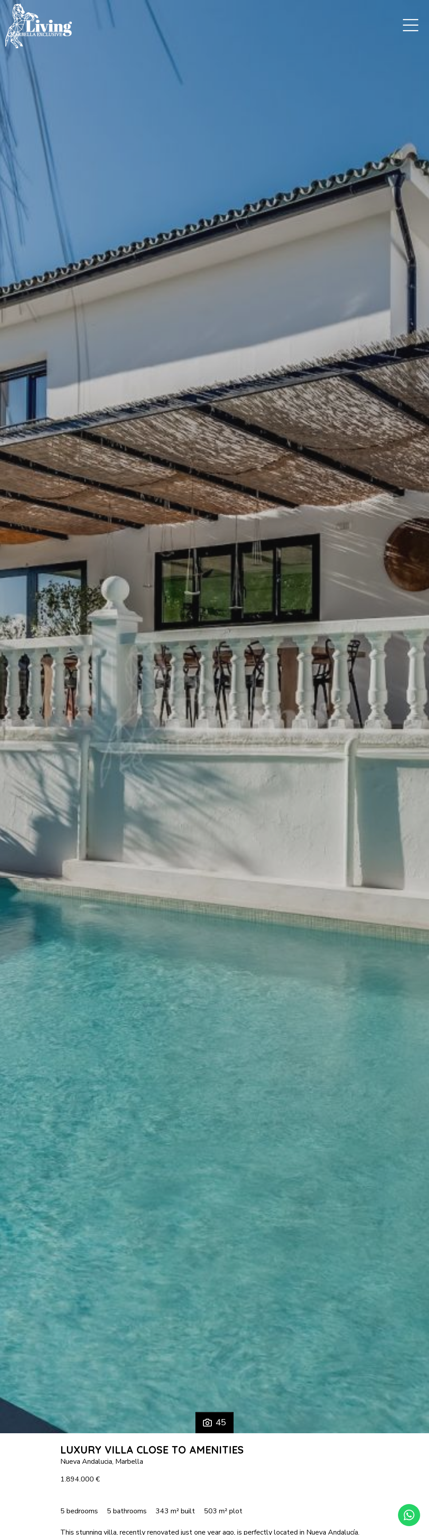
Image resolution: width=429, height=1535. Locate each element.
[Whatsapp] (409, 1515)
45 (214, 1422)
